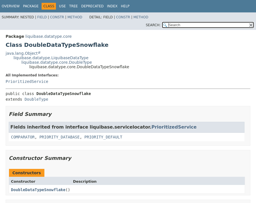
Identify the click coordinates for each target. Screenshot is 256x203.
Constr (57, 17)
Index (112, 6)
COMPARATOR (23, 137)
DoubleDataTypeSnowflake (38, 189)
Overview (11, 6)
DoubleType (36, 99)
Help (125, 6)
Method (74, 17)
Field (42, 17)
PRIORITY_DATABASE (59, 137)
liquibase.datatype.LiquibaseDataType (51, 58)
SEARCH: (153, 25)
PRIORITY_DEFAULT (103, 137)
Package (30, 6)
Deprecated (92, 6)
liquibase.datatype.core (48, 36)
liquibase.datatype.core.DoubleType (56, 62)
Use (62, 6)
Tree (73, 6)
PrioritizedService (27, 81)
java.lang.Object (22, 53)
